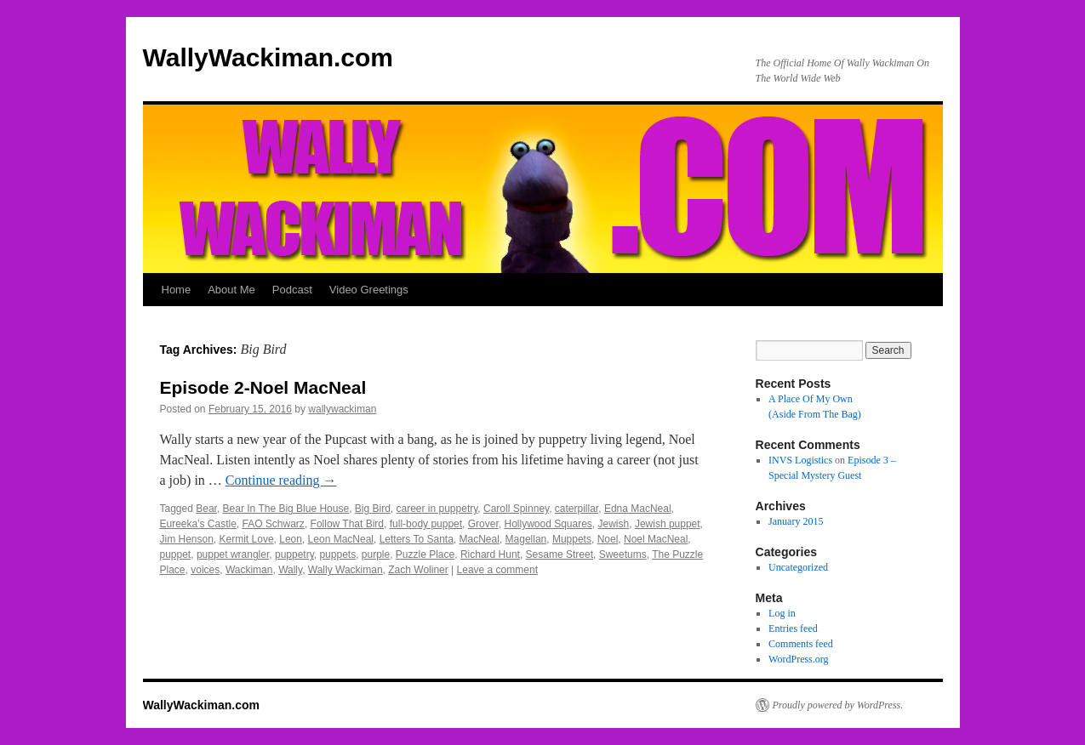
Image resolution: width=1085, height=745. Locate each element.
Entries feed (793, 628)
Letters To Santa (417, 539)
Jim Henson (187, 539)
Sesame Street (559, 554)
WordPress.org (798, 659)
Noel (608, 539)
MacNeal (480, 539)
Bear (206, 509)
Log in (782, 613)
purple (376, 554)
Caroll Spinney (516, 509)
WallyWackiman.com (268, 57)
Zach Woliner (418, 570)
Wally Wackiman (345, 570)
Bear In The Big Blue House (286, 509)
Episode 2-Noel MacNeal (263, 387)
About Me (231, 289)
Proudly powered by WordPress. (838, 705)
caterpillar (576, 509)
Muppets (571, 539)
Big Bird (373, 509)
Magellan (526, 539)
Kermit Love (247, 539)
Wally (290, 570)
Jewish (614, 524)
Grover (483, 524)
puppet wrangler (233, 554)
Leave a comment (497, 570)
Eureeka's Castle (198, 524)
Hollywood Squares (547, 524)
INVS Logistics (800, 460)
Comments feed (800, 644)
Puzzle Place (425, 554)
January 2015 (795, 521)
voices (205, 570)
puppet (175, 554)
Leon (290, 539)
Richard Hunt (490, 554)
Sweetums (623, 554)
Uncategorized (798, 567)
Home (176, 289)
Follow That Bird (347, 524)
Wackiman (249, 570)
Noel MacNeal (656, 539)
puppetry (294, 554)
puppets (337, 554)
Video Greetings (368, 289)
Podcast (292, 289)
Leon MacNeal (341, 539)
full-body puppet (426, 524)
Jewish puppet (667, 524)
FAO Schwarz (274, 524)
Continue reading (281, 480)
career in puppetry (437, 509)
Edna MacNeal (637, 509)
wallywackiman (342, 409)
